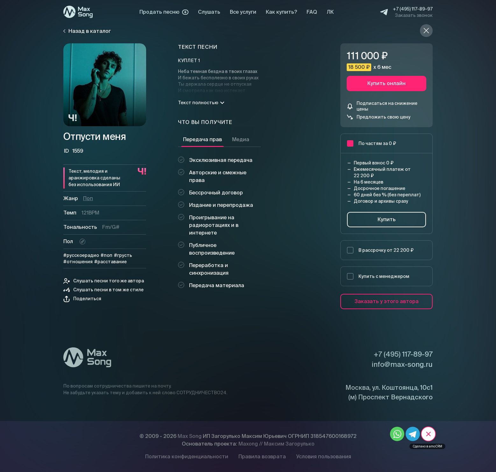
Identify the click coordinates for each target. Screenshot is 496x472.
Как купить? (281, 12)
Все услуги (243, 12)
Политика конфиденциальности (186, 457)
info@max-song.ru (402, 364)
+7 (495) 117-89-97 (413, 8)
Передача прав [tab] (202, 139)
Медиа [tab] (240, 139)
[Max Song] (78, 12)
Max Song (190, 436)
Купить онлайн (386, 83)
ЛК (330, 12)
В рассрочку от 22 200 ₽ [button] (380, 250)
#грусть (123, 255)
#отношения (78, 261)
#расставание (110, 261)
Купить (387, 219)
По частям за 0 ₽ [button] (371, 143)
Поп (88, 198)
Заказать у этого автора (387, 301)
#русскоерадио (81, 255)
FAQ (312, 12)
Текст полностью (201, 102)
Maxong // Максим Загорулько (276, 444)
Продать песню (163, 12)
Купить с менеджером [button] (378, 276)
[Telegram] (384, 12)
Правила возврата (262, 457)
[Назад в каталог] (426, 30)
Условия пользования (323, 457)
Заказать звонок (414, 15)
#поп (106, 255)
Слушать (209, 12)
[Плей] (104, 84)
